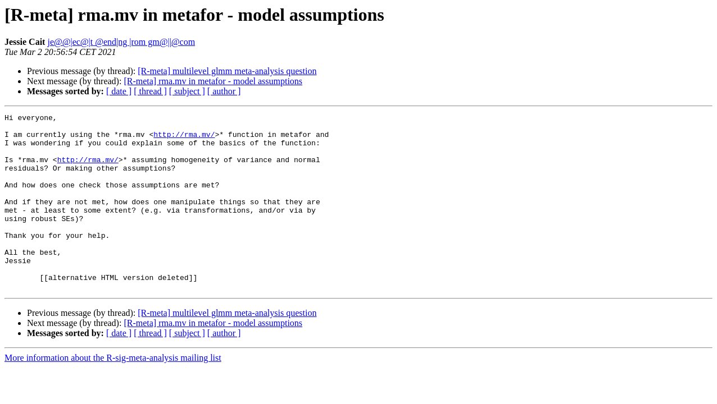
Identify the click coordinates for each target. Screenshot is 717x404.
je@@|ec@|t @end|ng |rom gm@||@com (121, 42)
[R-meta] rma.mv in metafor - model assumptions (213, 81)
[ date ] (118, 91)
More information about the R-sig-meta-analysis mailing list (112, 393)
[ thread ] (150, 91)
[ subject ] (187, 91)
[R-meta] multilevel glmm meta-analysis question (227, 71)
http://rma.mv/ (184, 139)
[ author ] (224, 91)
